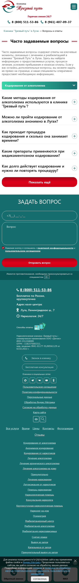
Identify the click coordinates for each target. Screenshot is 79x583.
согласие (37, 567)
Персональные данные (39, 397)
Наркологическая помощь (39, 494)
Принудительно (39, 474)
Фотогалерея (65, 428)
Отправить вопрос (39, 262)
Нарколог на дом (39, 510)
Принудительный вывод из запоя (39, 552)
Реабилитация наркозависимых (39, 531)
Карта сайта (39, 412)
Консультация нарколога (39, 499)
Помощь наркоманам (39, 489)
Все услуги (12, 428)
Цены (36, 428)
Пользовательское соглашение (39, 386)
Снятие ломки (39, 537)
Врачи (26, 428)
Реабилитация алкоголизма (39, 526)
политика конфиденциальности (31, 570)
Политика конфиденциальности (39, 392)
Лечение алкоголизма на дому (39, 468)
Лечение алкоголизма (40, 458)
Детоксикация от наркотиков (39, 484)
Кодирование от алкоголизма (39, 442)
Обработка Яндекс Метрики (39, 402)
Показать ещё (39, 182)
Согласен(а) (40, 578)
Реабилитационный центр (39, 520)
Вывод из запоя (39, 542)
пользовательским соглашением (22, 250)
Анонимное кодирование (39, 448)
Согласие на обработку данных (39, 407)
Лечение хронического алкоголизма (39, 463)
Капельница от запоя (39, 547)
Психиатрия (39, 515)
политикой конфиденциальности (55, 247)
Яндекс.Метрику (32, 562)
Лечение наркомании (39, 479)
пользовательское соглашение (50, 572)
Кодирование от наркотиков (39, 453)
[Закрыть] (75, 560)
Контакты (48, 428)
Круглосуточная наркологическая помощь (39, 505)
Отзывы (40, 434)
